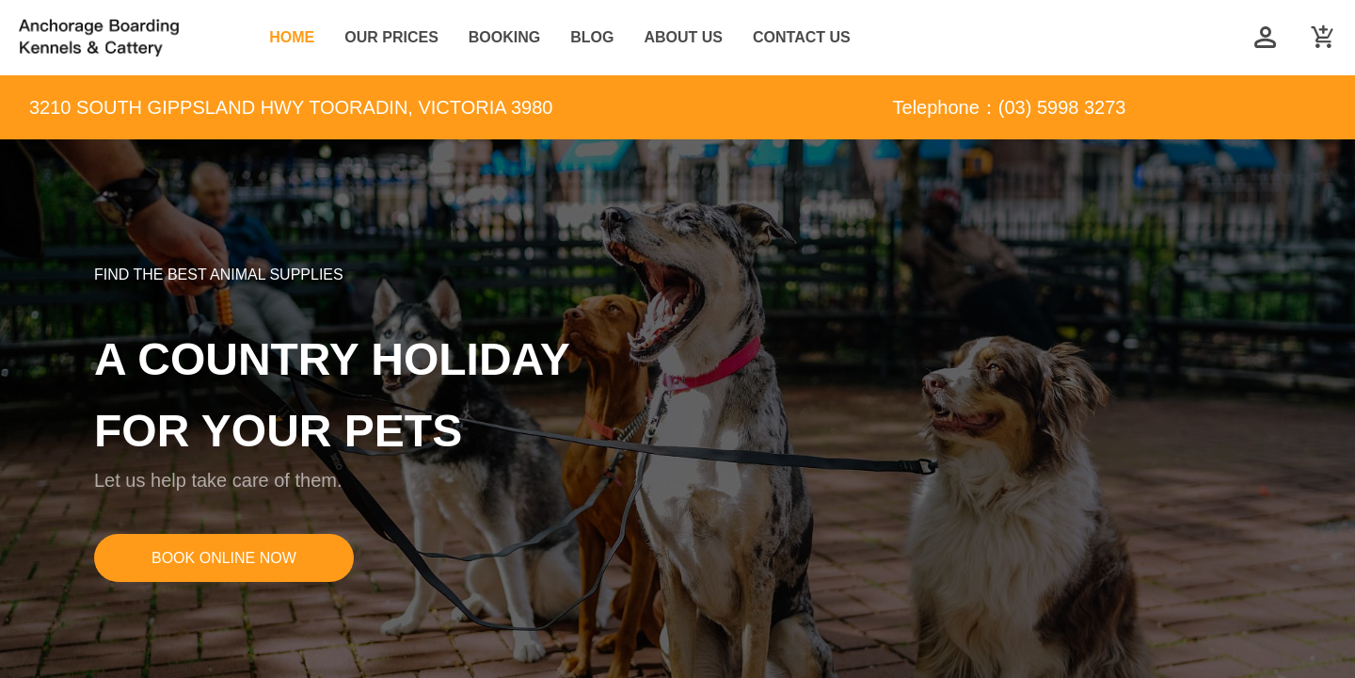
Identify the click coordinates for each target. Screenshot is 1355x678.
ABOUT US (683, 37)
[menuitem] (291, 38)
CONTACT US (802, 37)
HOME (291, 37)
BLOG (592, 37)
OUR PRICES (391, 37)
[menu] (737, 38)
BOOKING (504, 37)
